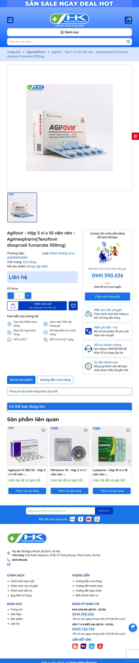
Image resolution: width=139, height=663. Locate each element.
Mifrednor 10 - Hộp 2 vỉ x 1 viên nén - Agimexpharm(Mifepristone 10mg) (70, 472)
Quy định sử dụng (21, 595)
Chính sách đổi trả (21, 590)
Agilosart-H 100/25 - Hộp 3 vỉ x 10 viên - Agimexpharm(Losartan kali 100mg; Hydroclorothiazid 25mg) (26, 472)
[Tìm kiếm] (128, 41)
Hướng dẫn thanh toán (89, 586)
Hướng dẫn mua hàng (89, 581)
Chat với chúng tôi (107, 296)
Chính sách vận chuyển (24, 586)
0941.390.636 (83, 614)
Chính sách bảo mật (22, 581)
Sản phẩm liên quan (33, 419)
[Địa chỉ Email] (69, 510)
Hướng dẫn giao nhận (89, 590)
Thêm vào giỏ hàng (27, 490)
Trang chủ (17, 609)
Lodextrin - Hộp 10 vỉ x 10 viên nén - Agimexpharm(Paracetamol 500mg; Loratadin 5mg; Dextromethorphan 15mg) (112, 472)
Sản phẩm (17, 619)
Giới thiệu (16, 614)
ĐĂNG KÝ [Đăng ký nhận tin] (104, 510)
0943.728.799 (83, 629)
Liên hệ (15, 623)
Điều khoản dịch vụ (87, 595)
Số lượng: (12, 288)
